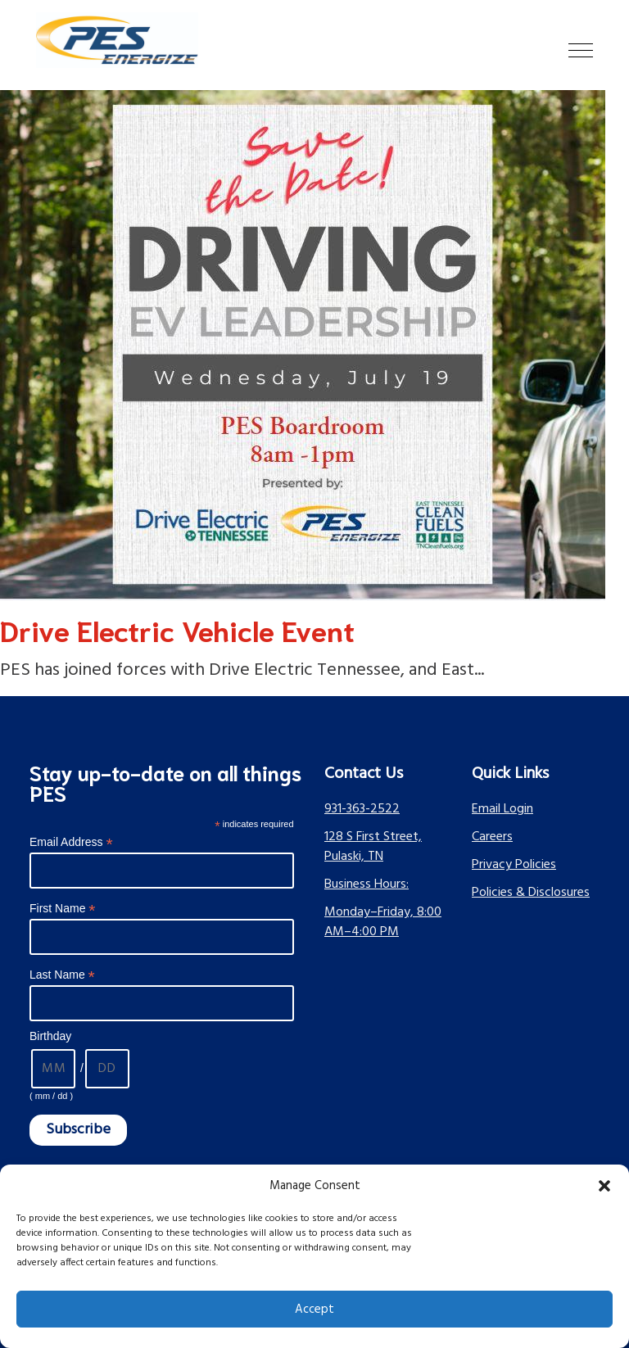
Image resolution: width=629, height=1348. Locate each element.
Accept (314, 1309)
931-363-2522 (362, 809)
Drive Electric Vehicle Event (177, 629)
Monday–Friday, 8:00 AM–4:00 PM (382, 922)
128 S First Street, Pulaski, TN (373, 846)
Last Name (62, 975)
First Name (62, 908)
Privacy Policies (514, 864)
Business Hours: (366, 884)
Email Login (502, 809)
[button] (604, 1186)
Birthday (50, 1036)
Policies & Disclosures (531, 892)
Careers (492, 837)
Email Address (71, 842)
